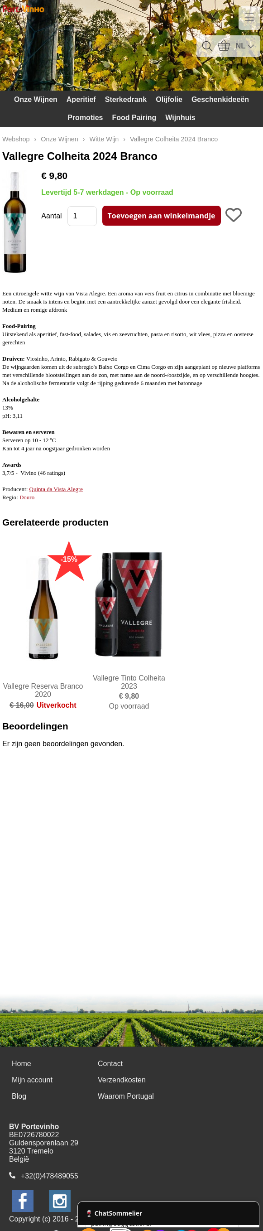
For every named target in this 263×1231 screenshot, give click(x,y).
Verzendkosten (122, 1080)
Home (21, 1063)
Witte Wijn (104, 139)
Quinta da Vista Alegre (56, 489)
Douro (26, 497)
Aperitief (81, 99)
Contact (110, 1063)
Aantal (51, 216)
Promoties (85, 117)
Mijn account (32, 1080)
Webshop (16, 139)
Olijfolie (169, 99)
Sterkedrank (126, 99)
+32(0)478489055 (49, 1176)
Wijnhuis (180, 117)
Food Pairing (134, 117)
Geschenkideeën (220, 99)
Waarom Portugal (126, 1096)
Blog (19, 1096)
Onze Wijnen (35, 99)
